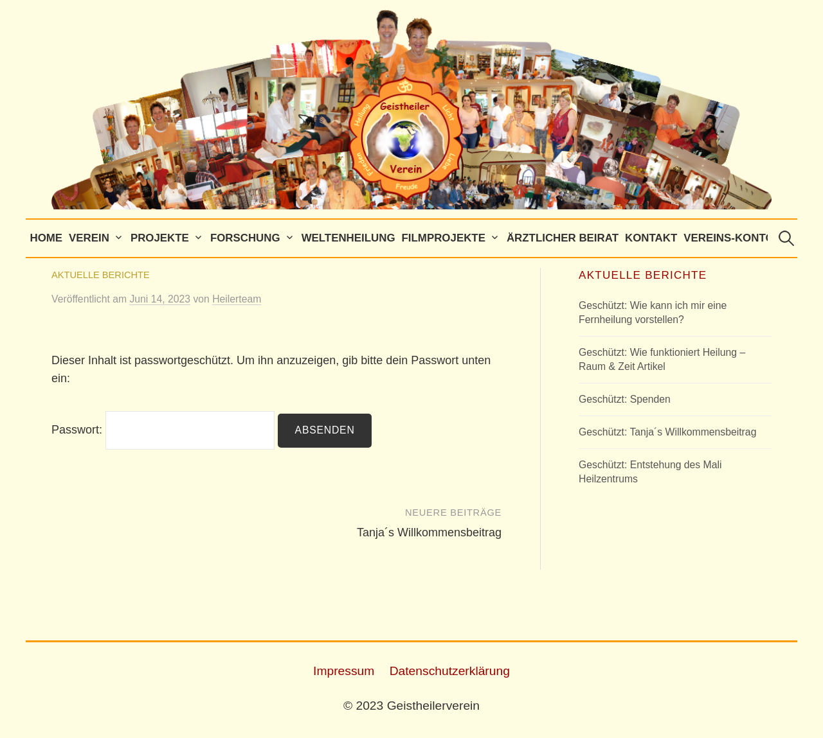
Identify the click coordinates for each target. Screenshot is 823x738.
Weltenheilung (348, 238)
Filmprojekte (443, 238)
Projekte (160, 238)
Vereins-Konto (728, 238)
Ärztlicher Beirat (563, 238)
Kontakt (651, 238)
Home (46, 238)
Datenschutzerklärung (450, 671)
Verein (89, 238)
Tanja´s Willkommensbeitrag (429, 532)
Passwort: (163, 429)
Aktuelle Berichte (100, 275)
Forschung (245, 238)
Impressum (343, 671)
